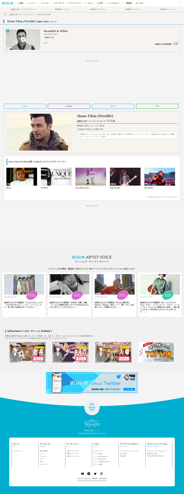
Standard (122, 456)
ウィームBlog (97, 453)
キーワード (43, 464)
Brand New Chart (152, 453)
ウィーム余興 (97, 464)
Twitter (24, 106)
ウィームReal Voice (99, 459)
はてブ (113, 106)
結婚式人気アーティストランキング (22, 14)
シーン (42, 453)
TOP (5, 14)
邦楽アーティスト (73, 453)
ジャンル (43, 456)
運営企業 (94, 478)
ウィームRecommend (100, 456)
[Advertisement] (92, 81)
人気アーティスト (73, 451)
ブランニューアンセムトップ (157, 451)
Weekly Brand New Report (155, 456)
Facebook (69, 106)
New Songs (123, 453)
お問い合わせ (103, 478)
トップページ (17, 451)
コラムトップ (97, 451)
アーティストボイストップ (129, 451)
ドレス (42, 459)
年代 (41, 462)
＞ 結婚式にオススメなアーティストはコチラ (161, 197)
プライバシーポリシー (83, 478)
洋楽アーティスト (73, 456)
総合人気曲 (43, 451)
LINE (157, 106)
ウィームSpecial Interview (101, 462)
